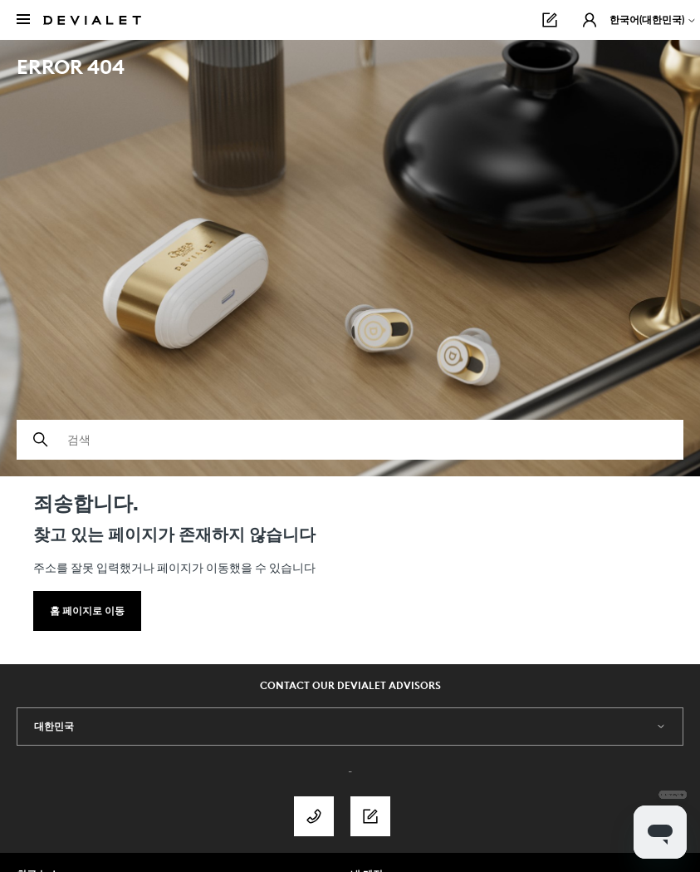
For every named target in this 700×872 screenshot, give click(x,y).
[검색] (350, 440)
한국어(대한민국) (653, 19)
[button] (589, 20)
